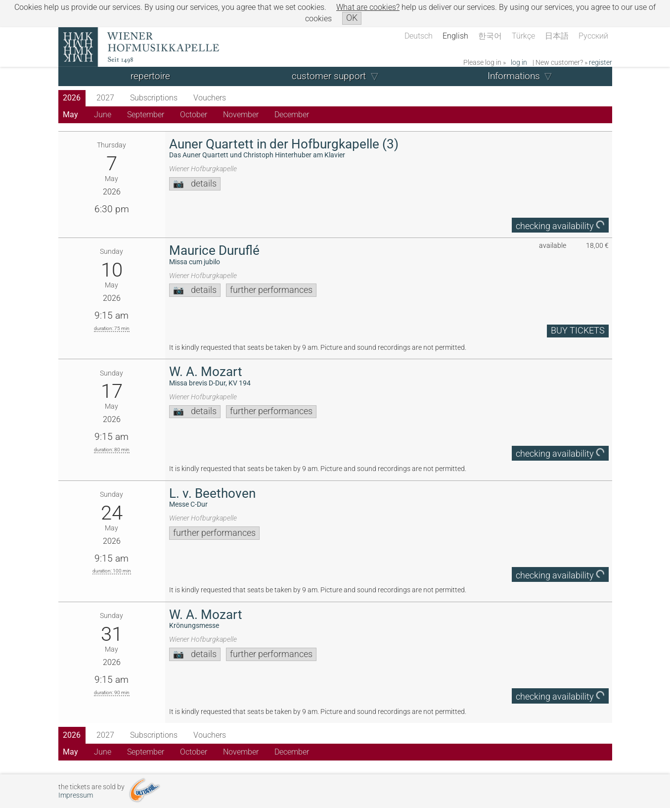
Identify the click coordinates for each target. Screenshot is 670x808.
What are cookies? (368, 7)
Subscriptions (154, 97)
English (455, 36)
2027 (105, 97)
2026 (72, 97)
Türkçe (523, 36)
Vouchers (209, 97)
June (102, 114)
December (291, 114)
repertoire (150, 76)
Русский (593, 36)
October (193, 114)
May (70, 114)
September (145, 114)
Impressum (75, 795)
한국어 (490, 36)
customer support (329, 76)
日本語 (557, 36)
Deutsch (418, 36)
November (241, 114)
